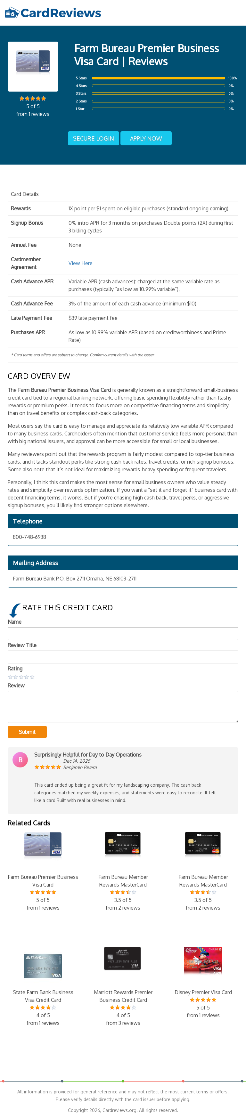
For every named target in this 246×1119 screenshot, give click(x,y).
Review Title (22, 645)
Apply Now (146, 138)
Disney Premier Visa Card (203, 983)
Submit (27, 732)
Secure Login (93, 138)
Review (16, 685)
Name (14, 622)
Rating (15, 668)
